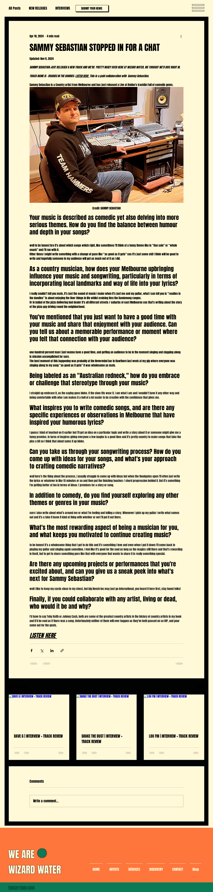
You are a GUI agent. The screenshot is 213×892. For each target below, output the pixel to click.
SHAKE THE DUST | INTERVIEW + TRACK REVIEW (102, 738)
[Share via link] (62, 651)
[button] (198, 7)
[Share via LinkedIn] (52, 651)
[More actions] (180, 36)
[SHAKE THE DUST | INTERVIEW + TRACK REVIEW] (107, 711)
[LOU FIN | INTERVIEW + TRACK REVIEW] (174, 711)
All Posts (15, 8)
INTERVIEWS (62, 8)
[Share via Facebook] (31, 651)
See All (200, 687)
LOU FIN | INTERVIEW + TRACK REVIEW (173, 736)
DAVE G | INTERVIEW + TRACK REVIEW (38, 736)
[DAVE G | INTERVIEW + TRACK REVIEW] (39, 711)
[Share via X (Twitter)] (42, 651)
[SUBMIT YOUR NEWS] (92, 8)
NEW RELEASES (38, 8)
